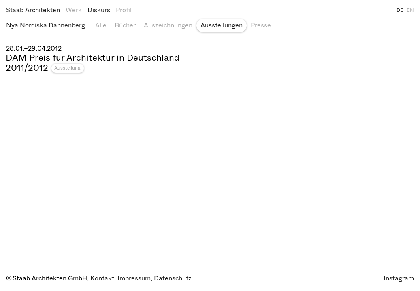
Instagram (399, 278)
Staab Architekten (33, 10)
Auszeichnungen (168, 25)
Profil (124, 10)
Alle (101, 25)
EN (410, 10)
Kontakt (102, 278)
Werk (74, 10)
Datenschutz (173, 278)
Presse (261, 25)
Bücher (125, 25)
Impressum (134, 278)
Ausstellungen (221, 25)
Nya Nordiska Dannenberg (45, 25)
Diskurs (98, 10)
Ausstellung (67, 68)
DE (400, 10)
